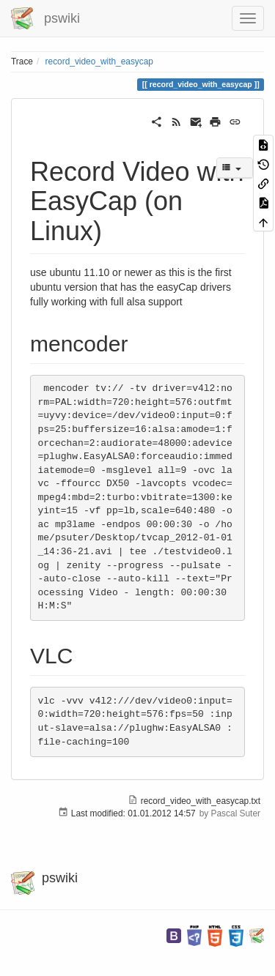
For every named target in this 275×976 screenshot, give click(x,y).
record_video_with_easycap (99, 61)
